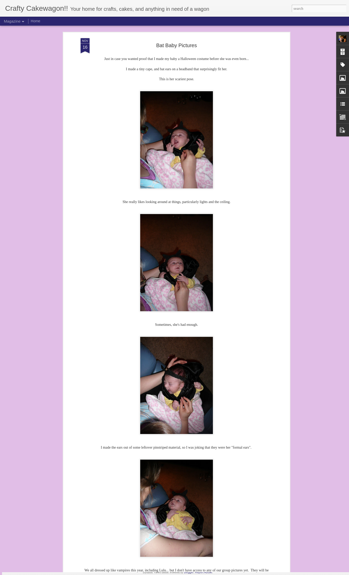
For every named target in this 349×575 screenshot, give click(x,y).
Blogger (189, 572)
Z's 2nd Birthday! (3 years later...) (153, 511)
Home (35, 21)
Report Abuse (203, 572)
